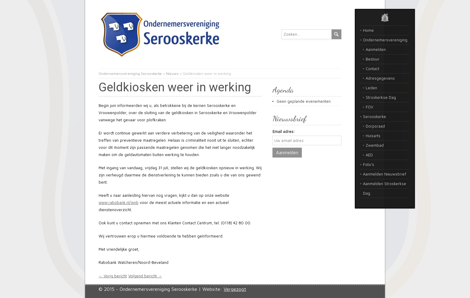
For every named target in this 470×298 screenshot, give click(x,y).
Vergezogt (235, 289)
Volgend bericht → (145, 275)
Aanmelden (376, 49)
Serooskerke (374, 116)
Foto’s (368, 164)
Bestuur (372, 59)
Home (368, 30)
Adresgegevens (380, 78)
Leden (371, 87)
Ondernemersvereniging (385, 39)
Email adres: (283, 131)
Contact (372, 68)
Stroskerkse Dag (381, 97)
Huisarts (373, 135)
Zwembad (375, 145)
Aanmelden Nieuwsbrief (384, 174)
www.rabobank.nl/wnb (118, 202)
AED (369, 154)
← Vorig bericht (113, 275)
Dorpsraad (375, 126)
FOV (369, 107)
